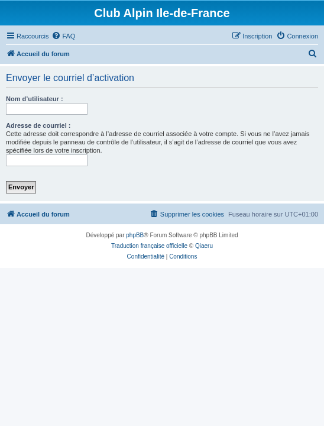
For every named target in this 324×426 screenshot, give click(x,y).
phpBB (135, 235)
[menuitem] (63, 36)
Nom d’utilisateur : (34, 98)
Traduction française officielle (149, 246)
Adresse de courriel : (38, 125)
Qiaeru (204, 246)
